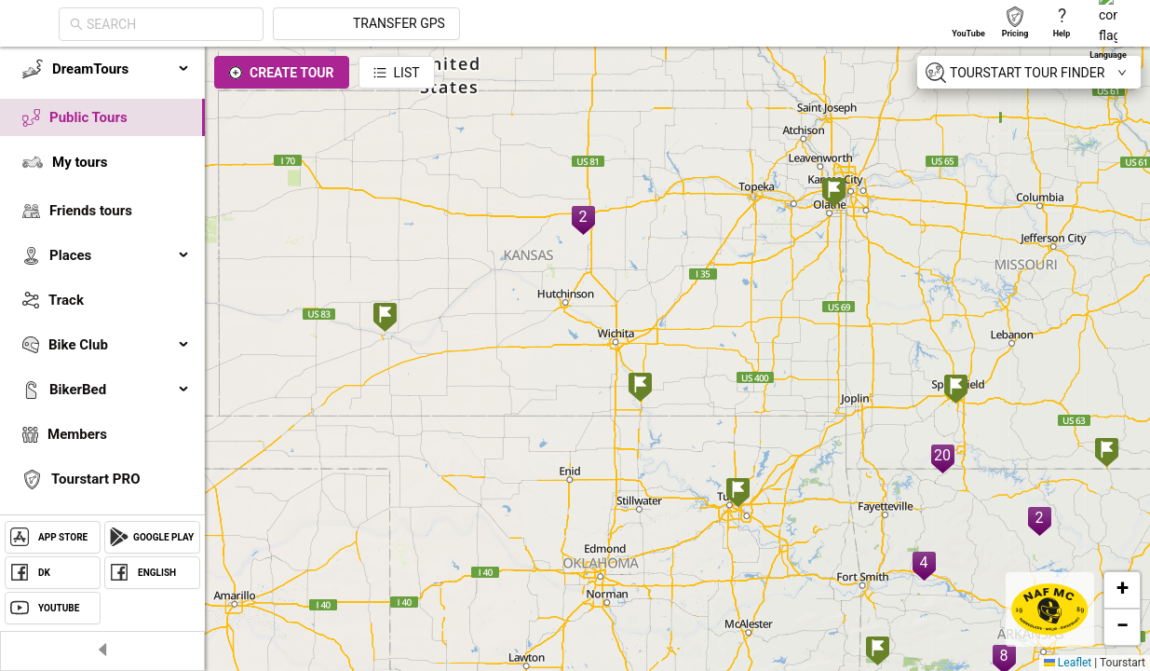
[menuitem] (102, 69)
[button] (385, 319)
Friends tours (90, 210)
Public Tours (88, 117)
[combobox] (337, 24)
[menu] (102, 319)
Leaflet (1067, 662)
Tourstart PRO (95, 479)
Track (66, 300)
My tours (79, 162)
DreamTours (121, 69)
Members (77, 434)
